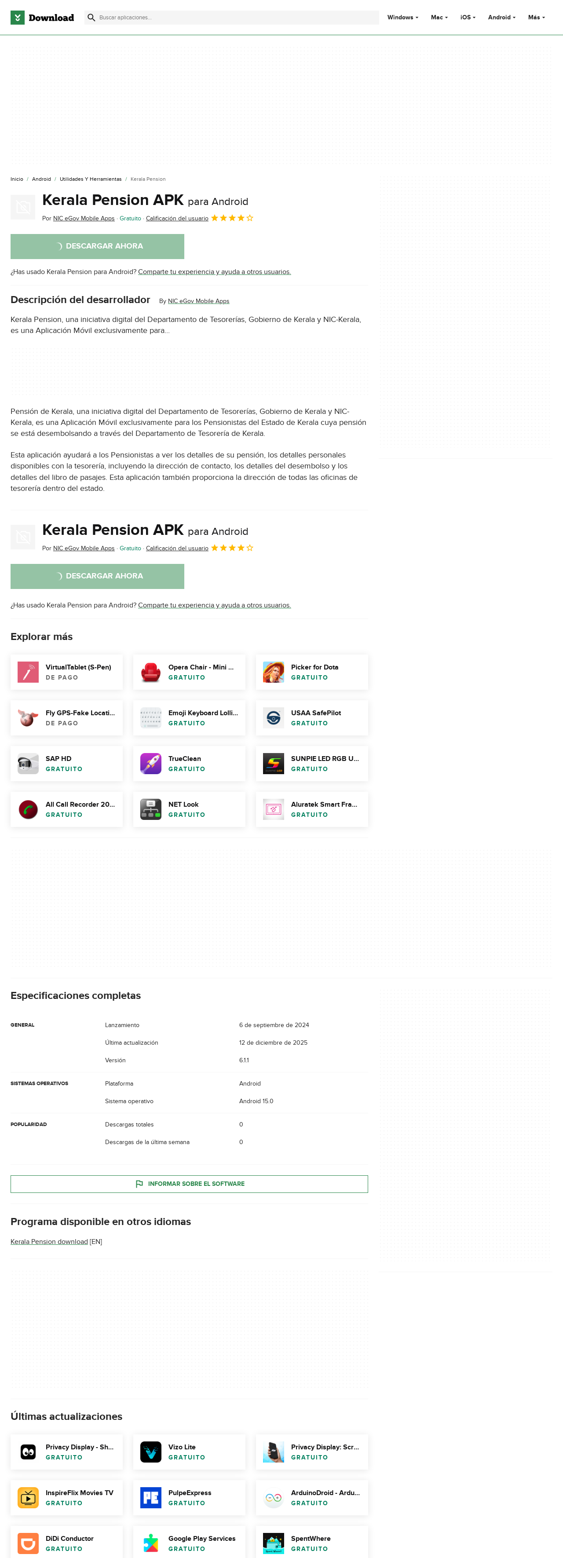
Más (537, 17)
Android (499, 18)
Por (78, 218)
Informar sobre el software (189, 1184)
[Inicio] (17, 179)
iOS (466, 18)
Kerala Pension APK (145, 200)
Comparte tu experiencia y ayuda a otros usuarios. (214, 271)
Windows (400, 18)
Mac (437, 18)
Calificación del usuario (200, 217)
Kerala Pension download (49, 1242)
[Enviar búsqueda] (91, 18)
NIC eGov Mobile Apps (199, 301)
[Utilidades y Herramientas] (91, 179)
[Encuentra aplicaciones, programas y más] (231, 18)
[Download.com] (42, 18)
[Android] (41, 179)
